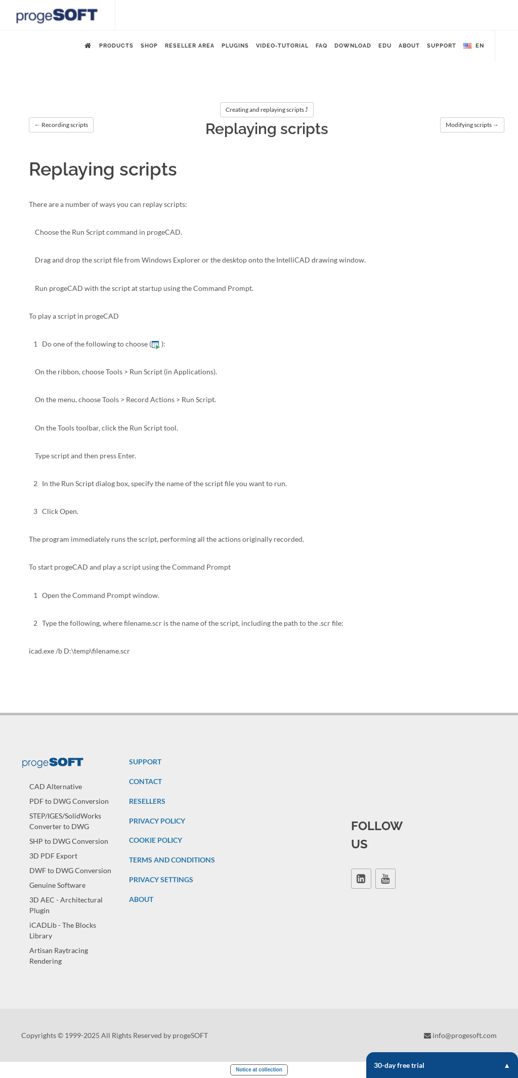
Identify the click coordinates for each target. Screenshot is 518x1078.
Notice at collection (259, 1069)
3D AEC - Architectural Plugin (66, 905)
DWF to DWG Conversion (70, 870)
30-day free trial (442, 1065)
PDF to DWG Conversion (69, 801)
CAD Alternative (55, 786)
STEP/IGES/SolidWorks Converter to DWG (65, 821)
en (473, 46)
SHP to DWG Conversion (68, 841)
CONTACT (145, 781)
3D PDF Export (53, 855)
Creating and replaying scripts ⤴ (267, 109)
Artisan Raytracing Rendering (58, 955)
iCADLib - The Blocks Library (62, 930)
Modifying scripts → (472, 124)
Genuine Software (57, 885)
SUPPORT (145, 761)
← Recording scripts (61, 124)
